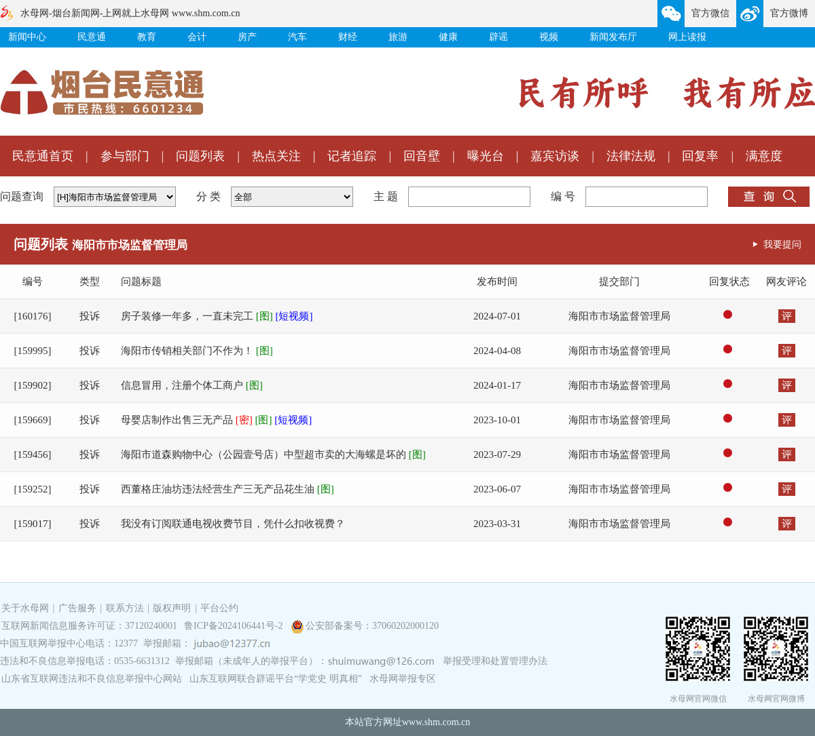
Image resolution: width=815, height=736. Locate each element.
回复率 (700, 156)
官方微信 (710, 13)
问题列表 (200, 156)
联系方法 (125, 608)
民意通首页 (42, 156)
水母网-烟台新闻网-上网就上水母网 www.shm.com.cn (130, 13)
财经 (347, 37)
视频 (548, 37)
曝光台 (485, 156)
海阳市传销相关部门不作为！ (197, 350)
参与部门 (125, 156)
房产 (247, 37)
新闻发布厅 (613, 37)
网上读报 (687, 37)
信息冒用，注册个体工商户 (192, 385)
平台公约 (219, 608)
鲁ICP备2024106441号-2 (234, 626)
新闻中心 (27, 37)
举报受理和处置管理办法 (495, 661)
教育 (146, 37)
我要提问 (782, 244)
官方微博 (789, 13)
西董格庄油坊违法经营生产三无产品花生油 (227, 489)
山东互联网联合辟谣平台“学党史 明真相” (275, 679)
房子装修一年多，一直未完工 (217, 316)
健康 (448, 37)
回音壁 (421, 156)
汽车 (297, 37)
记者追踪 (351, 156)
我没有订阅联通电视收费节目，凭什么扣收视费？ (233, 523)
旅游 (398, 37)
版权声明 (172, 608)
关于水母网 (26, 608)
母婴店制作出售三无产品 (216, 419)
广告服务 (77, 608)
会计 (196, 37)
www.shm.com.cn (436, 722)
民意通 (91, 37)
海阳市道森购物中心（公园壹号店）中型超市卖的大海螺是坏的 (273, 454)
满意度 (764, 156)
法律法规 (630, 156)
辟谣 (498, 37)
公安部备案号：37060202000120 (372, 626)
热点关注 (276, 156)
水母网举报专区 (402, 679)
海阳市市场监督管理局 (619, 316)
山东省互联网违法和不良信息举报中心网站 (91, 679)
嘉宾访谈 (554, 156)
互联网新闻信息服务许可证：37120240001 (89, 626)
